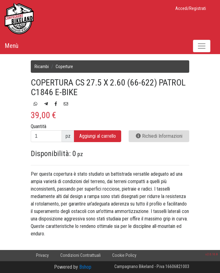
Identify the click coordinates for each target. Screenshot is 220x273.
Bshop (85, 267)
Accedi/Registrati (190, 8)
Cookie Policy (124, 255)
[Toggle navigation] (201, 46)
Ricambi (41, 66)
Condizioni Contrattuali (80, 255)
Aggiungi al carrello (97, 136)
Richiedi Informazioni (159, 136)
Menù (11, 45)
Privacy (42, 255)
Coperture (64, 66)
